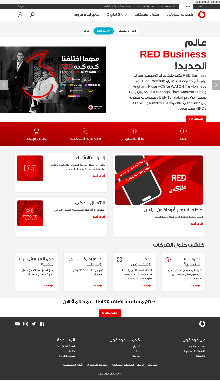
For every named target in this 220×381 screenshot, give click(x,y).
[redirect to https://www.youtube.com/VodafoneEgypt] (17, 325)
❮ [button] (216, 85)
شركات (186, 6)
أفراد (199, 6)
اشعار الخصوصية (73, 366)
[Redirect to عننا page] (183, 135)
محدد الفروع (67, 357)
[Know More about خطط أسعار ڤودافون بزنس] (194, 225)
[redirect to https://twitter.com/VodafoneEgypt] (34, 325)
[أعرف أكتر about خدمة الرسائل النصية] (36, 287)
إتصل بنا (152, 366)
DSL (137, 352)
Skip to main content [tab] (207, 2)
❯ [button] (4, 85)
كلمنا (71, 352)
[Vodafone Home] (200, 14)
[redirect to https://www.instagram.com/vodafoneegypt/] (25, 325)
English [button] (21, 6)
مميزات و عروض (86, 15)
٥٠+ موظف (103, 31)
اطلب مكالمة (110, 314)
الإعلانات (200, 357)
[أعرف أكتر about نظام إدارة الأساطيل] (85, 287)
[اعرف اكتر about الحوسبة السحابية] (183, 287)
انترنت (136, 357)
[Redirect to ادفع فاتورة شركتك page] (85, 135)
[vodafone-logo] (202, 325)
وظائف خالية (197, 347)
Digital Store (117, 15)
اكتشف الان (195, 119)
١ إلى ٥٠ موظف (128, 31)
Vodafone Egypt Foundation (117, 6)
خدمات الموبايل (180, 15)
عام (85, 31)
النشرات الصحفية (194, 352)
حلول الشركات (146, 15)
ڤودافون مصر (168, 6)
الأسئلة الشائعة (65, 347)
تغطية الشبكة (146, 6)
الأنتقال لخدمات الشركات (128, 366)
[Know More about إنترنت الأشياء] (96, 177)
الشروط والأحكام (97, 366)
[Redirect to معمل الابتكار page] (36, 135)
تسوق (136, 347)
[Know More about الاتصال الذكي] (96, 218)
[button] (32, 14)
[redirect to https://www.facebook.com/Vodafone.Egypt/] (42, 325)
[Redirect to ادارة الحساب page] (134, 135)
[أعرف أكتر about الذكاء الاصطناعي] (134, 287)
